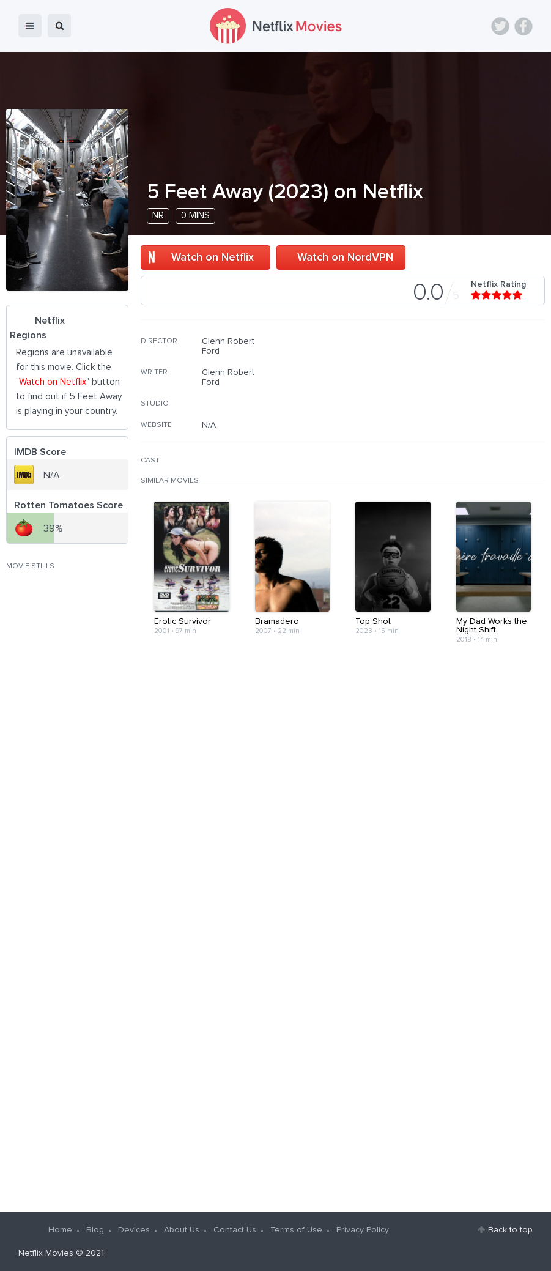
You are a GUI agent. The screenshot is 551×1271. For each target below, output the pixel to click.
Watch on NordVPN (345, 257)
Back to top (510, 1230)
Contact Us (234, 1230)
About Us (181, 1230)
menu (30, 25)
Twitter (500, 26)
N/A (209, 425)
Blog (95, 1230)
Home (60, 1230)
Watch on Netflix (212, 257)
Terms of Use (296, 1230)
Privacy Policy (362, 1230)
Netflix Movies (45, 1253)
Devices (134, 1230)
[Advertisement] (453, 414)
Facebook (523, 26)
